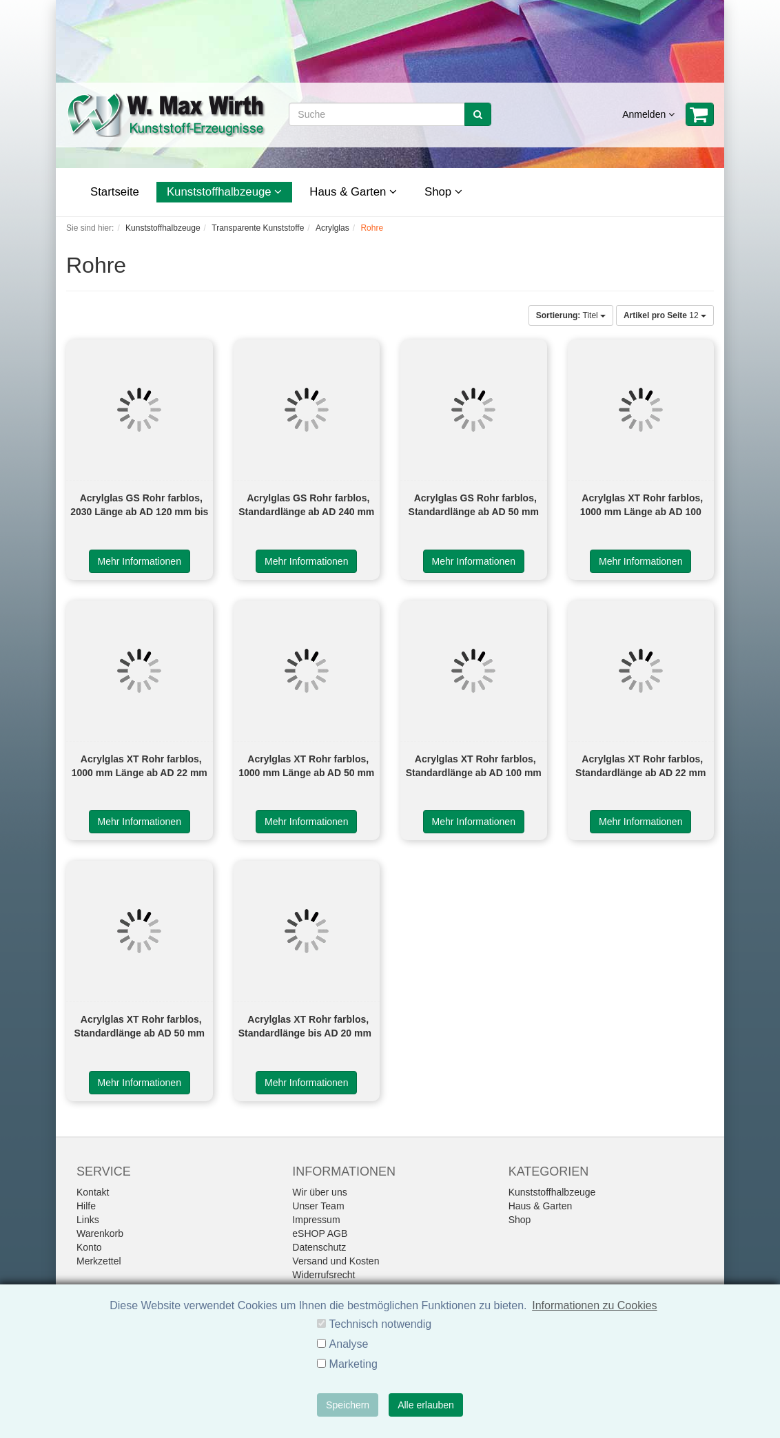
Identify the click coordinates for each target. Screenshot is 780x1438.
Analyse (349, 1344)
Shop (443, 191)
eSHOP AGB (319, 1233)
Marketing (353, 1364)
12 (665, 315)
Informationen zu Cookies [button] (594, 1305)
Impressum (316, 1219)
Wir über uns (319, 1192)
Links (87, 1219)
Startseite (114, 191)
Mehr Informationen (139, 561)
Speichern (347, 1404)
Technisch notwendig (380, 1324)
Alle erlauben (426, 1404)
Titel (571, 315)
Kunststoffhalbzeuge (224, 191)
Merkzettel (98, 1261)
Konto (89, 1247)
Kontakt (92, 1192)
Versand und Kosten (335, 1261)
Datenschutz (319, 1247)
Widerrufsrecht (323, 1274)
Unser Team (318, 1205)
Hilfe (86, 1205)
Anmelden (648, 114)
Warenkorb (99, 1233)
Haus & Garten (353, 191)
